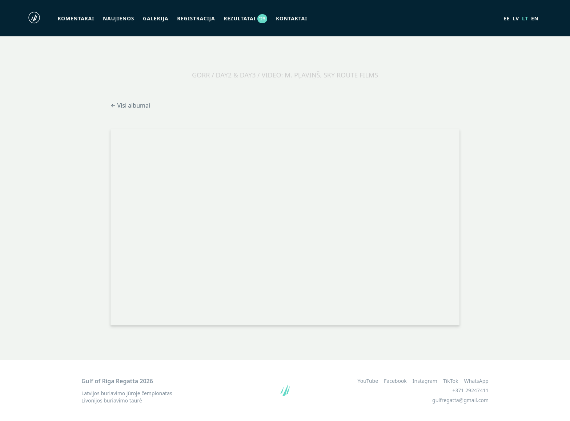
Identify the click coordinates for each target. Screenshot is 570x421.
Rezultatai (245, 18)
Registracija (196, 18)
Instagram (425, 381)
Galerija (155, 18)
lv (516, 18)
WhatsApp (476, 381)
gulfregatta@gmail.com (460, 400)
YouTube (367, 381)
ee (506, 18)
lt (525, 18)
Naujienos (118, 18)
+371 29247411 (470, 390)
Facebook (395, 381)
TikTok (450, 381)
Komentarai (75, 18)
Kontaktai (291, 18)
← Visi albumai (130, 105)
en (535, 18)
